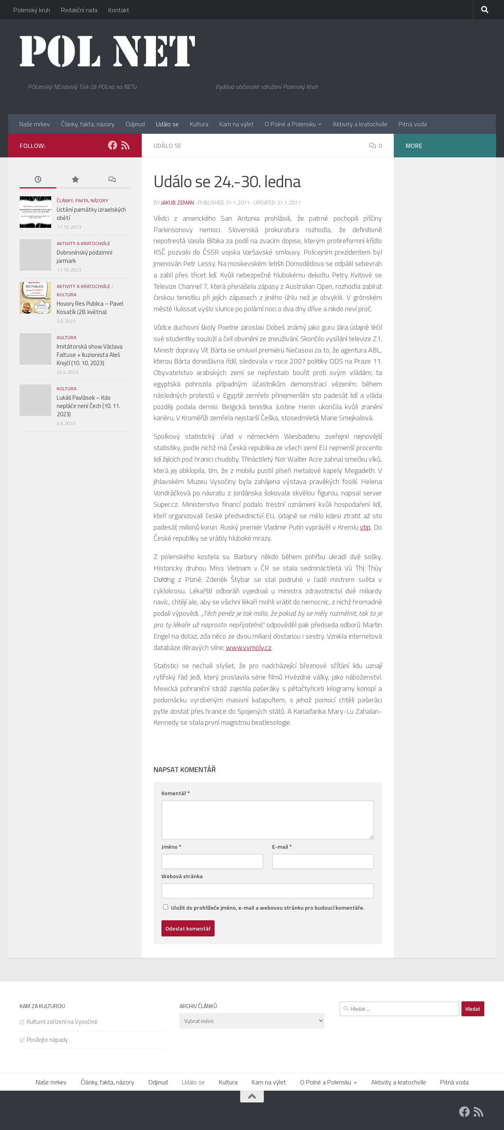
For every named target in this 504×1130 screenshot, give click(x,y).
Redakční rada (79, 10)
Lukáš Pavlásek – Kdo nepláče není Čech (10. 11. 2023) (88, 406)
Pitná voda (412, 124)
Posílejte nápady (47, 1039)
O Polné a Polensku (290, 124)
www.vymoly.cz (248, 647)
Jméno (171, 846)
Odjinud (135, 124)
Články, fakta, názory (88, 124)
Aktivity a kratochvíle (360, 124)
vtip (365, 527)
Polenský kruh (31, 10)
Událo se (167, 124)
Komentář (175, 793)
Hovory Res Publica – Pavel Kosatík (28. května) (90, 307)
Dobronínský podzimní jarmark (84, 256)
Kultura (199, 124)
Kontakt (118, 10)
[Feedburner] (125, 145)
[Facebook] (112, 145)
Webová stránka (182, 876)
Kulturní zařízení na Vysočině (62, 1021)
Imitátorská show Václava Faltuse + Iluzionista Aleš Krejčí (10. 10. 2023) (89, 354)
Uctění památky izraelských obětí (91, 213)
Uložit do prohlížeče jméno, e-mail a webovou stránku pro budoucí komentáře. (267, 907)
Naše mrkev (34, 124)
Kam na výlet (236, 124)
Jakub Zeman (177, 202)
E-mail (282, 846)
